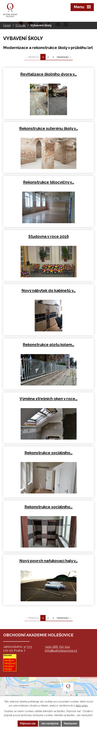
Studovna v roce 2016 (48, 236)
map (48, 694)
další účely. (82, 705)
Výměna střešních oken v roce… (48, 398)
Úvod (6, 25)
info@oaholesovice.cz (61, 650)
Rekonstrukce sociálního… (48, 452)
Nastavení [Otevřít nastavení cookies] (70, 723)
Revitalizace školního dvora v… (48, 74)
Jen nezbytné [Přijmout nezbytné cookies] (49, 723)
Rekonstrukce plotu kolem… (48, 344)
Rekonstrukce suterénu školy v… (48, 128)
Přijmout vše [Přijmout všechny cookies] (28, 723)
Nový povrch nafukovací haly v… (48, 560)
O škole (20, 25)
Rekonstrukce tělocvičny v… (48, 182)
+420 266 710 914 (57, 647)
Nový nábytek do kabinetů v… (48, 290)
